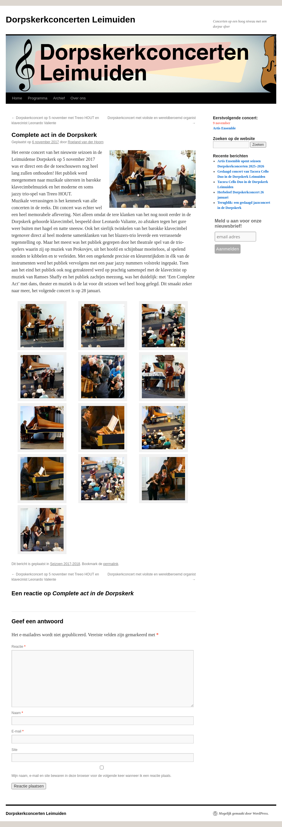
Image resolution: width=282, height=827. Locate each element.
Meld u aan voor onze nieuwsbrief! (238, 223)
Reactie (19, 647)
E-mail (18, 731)
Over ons (78, 98)
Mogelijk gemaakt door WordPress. (244, 813)
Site (15, 750)
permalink (110, 564)
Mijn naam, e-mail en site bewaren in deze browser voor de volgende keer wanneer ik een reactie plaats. (92, 776)
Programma (37, 98)
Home (17, 98)
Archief (59, 98)
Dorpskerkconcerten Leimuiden (70, 19)
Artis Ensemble (224, 128)
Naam (17, 713)
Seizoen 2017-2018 (65, 564)
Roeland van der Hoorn (86, 142)
